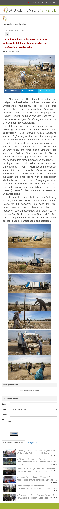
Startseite (7, 24)
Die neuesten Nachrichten (13, 443)
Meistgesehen (32, 443)
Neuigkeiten (21, 24)
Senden (14, 434)
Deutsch (32, 2)
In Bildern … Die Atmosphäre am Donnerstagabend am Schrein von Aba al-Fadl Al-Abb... (37, 462)
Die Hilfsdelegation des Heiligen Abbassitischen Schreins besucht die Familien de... (37, 488)
